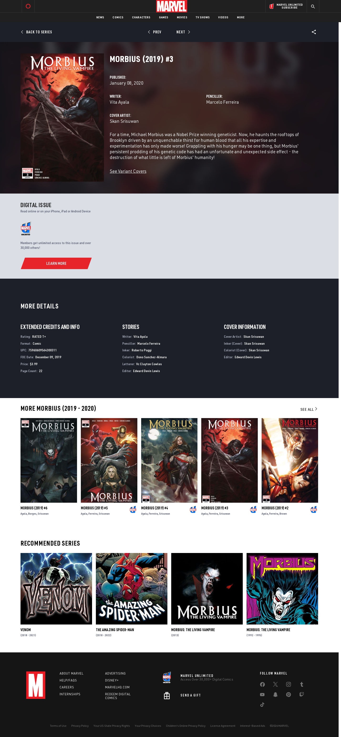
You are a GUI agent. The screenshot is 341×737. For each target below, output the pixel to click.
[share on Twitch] (301, 695)
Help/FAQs (68, 680)
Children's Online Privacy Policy (186, 725)
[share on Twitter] (275, 685)
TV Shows (203, 17)
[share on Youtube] (262, 695)
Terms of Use (58, 725)
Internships (70, 694)
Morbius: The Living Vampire (193, 629)
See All (309, 409)
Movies (182, 17)
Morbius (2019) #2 (275, 508)
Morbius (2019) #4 (154, 508)
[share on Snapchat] (275, 695)
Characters (141, 17)
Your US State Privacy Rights (111, 725)
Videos (223, 17)
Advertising (115, 673)
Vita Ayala (119, 102)
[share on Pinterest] (288, 695)
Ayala (24, 513)
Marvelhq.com (117, 687)
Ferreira (93, 513)
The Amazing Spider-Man (115, 629)
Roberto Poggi (142, 350)
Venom (26, 629)
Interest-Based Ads (252, 725)
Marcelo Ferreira (222, 102)
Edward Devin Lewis (146, 371)
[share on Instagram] (288, 685)
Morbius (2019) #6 (34, 508)
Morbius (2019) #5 (94, 508)
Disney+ (112, 680)
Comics (118, 17)
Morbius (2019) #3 (214, 508)
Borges (32, 513)
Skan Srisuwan (124, 121)
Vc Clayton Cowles (149, 364)
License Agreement (222, 725)
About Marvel (71, 673)
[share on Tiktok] (262, 705)
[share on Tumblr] (301, 685)
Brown (283, 513)
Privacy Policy (80, 725)
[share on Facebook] (262, 685)
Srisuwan (43, 513)
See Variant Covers (128, 171)
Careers (67, 687)
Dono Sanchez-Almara (151, 357)
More (241, 17)
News (100, 17)
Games (163, 17)
